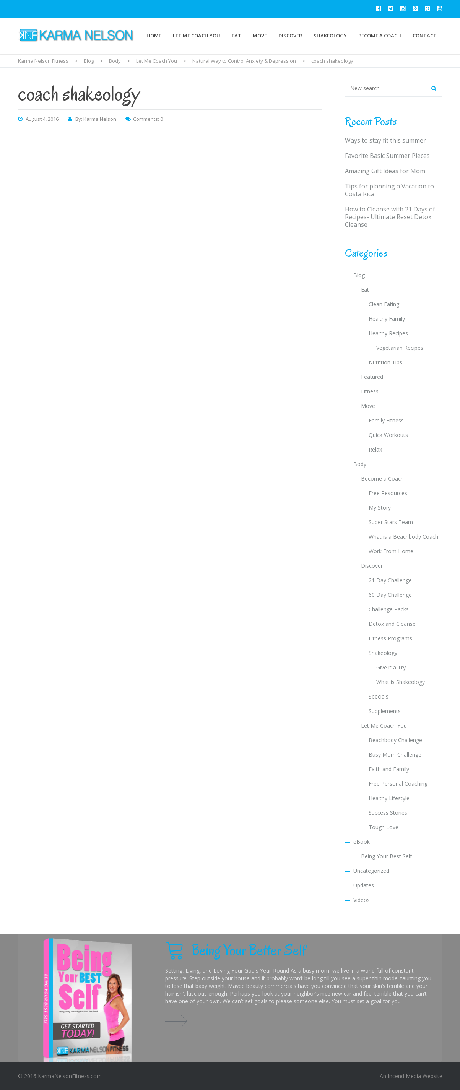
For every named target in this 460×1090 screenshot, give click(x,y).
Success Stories (388, 812)
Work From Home (391, 551)
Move (260, 35)
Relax (375, 449)
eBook (361, 841)
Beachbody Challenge (395, 740)
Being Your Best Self (386, 856)
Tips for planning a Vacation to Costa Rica (389, 190)
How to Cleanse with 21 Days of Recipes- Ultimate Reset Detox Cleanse (390, 217)
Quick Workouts (388, 435)
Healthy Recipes (388, 333)
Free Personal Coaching (398, 783)
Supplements (385, 711)
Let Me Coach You (196, 35)
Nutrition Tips (385, 362)
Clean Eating (384, 304)
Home (153, 35)
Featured (372, 376)
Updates (363, 885)
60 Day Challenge (390, 594)
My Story (380, 507)
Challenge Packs (389, 609)
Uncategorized (371, 870)
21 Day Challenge (390, 580)
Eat (236, 35)
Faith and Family (389, 769)
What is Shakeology (400, 682)
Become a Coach (379, 35)
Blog (359, 275)
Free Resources (388, 493)
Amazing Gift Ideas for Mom (385, 171)
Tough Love (383, 827)
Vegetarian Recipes (399, 347)
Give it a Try (391, 667)
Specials (378, 696)
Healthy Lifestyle (389, 798)
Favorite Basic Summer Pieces (387, 155)
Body (359, 464)
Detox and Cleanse (392, 623)
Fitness (370, 391)
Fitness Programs (390, 638)
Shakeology (330, 35)
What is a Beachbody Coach (403, 536)
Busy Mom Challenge (395, 754)
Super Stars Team (391, 522)
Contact (425, 35)
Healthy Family (387, 318)
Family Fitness (386, 420)
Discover (290, 35)
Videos (361, 899)
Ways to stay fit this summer (385, 140)
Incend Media (404, 1076)
